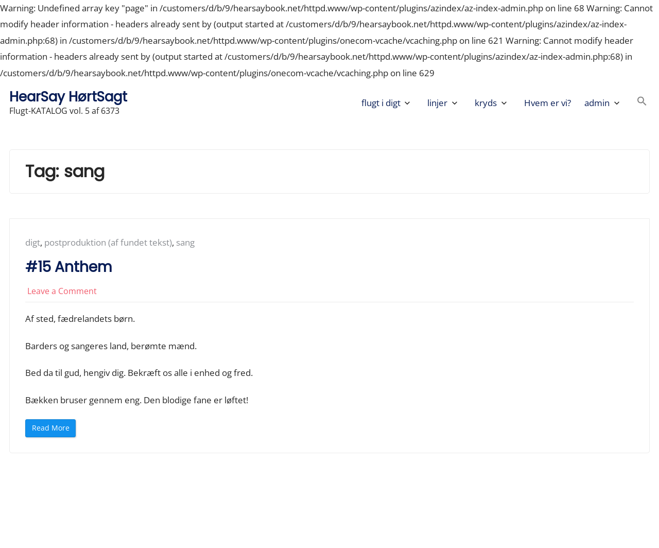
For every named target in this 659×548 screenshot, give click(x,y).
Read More (54, 429)
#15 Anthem (68, 267)
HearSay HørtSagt (68, 96)
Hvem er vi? (547, 103)
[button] (642, 103)
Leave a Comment (62, 291)
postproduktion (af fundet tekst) (108, 242)
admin (597, 103)
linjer (437, 103)
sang (185, 242)
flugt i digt (381, 103)
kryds (486, 103)
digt (32, 242)
